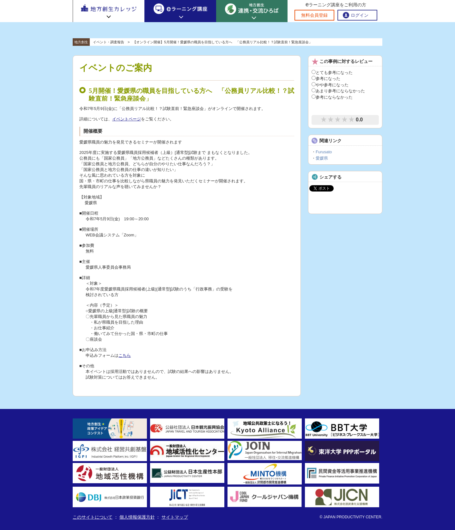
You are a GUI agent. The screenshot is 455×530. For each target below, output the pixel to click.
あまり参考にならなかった (338, 90)
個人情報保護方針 (137, 517)
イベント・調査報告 (108, 42)
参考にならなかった (332, 97)
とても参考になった (332, 72)
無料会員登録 (314, 15)
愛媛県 (322, 158)
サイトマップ (174, 517)
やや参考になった (330, 84)
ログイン (359, 15)
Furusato (324, 151)
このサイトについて (92, 517)
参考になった (326, 78)
